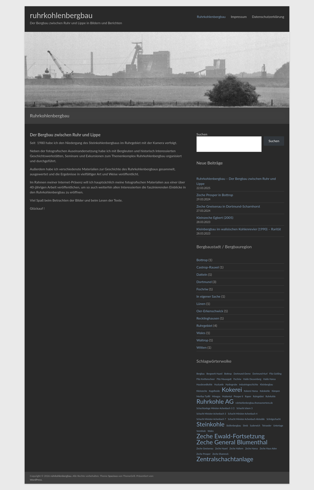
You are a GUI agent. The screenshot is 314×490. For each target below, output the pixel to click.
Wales (200, 333)
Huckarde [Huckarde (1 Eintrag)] (219, 384)
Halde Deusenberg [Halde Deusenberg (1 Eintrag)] (252, 379)
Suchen (201, 134)
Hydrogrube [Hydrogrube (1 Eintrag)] (231, 384)
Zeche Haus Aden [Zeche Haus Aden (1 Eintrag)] (268, 448)
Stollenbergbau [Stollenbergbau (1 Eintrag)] (233, 425)
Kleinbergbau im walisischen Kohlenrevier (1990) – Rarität (238, 229)
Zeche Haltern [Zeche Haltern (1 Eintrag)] (236, 448)
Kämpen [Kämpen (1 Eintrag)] (276, 391)
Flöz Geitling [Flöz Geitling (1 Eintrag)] (275, 373)
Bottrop (202, 260)
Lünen (200, 304)
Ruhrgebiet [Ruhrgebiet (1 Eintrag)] (258, 396)
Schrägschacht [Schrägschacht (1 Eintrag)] (274, 419)
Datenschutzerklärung (268, 17)
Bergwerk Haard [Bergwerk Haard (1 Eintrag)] (214, 373)
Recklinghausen (207, 318)
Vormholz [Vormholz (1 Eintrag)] (201, 431)
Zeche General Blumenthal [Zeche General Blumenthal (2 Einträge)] (231, 442)
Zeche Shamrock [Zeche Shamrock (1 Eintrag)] (220, 453)
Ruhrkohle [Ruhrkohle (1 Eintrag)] (270, 396)
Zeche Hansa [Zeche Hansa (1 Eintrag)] (251, 448)
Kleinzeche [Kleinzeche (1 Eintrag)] (201, 391)
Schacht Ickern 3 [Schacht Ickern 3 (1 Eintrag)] (245, 408)
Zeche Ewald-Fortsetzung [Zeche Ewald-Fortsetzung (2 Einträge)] (230, 436)
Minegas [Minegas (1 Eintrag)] (216, 396)
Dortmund (204, 282)
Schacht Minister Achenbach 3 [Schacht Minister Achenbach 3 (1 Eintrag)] (211, 413)
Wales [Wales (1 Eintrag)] (211, 431)
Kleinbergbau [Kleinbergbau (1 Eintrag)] (266, 384)
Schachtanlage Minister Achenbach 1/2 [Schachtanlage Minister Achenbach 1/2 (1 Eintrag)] (215, 408)
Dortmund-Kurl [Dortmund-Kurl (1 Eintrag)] (259, 373)
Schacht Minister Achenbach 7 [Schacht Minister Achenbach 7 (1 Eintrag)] (211, 419)
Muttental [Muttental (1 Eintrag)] (227, 396)
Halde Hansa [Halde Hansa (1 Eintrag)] (269, 379)
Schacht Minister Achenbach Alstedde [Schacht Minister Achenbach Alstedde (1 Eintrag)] (246, 419)
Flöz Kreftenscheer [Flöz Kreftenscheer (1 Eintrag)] (205, 379)
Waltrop (202, 340)
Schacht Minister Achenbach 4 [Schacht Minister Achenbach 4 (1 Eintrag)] (242, 413)
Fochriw (202, 289)
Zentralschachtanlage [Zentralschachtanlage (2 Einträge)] (224, 458)
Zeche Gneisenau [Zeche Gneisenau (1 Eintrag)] (204, 448)
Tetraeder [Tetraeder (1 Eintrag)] (266, 425)
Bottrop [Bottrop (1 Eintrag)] (228, 373)
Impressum (239, 17)
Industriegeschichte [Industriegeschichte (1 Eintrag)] (248, 384)
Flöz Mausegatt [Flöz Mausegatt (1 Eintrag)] (224, 379)
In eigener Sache (208, 296)
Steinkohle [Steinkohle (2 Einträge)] (210, 424)
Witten (201, 347)
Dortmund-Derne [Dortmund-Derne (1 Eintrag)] (242, 373)
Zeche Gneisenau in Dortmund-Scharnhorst (228, 206)
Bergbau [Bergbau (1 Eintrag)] (200, 373)
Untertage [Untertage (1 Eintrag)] (278, 425)
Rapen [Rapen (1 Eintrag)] (248, 396)
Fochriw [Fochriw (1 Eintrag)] (237, 379)
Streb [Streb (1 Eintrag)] (245, 425)
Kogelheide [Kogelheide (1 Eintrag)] (214, 391)
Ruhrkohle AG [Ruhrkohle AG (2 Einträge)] (215, 401)
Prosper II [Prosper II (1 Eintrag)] (238, 396)
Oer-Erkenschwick (209, 311)
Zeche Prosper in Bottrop (214, 195)
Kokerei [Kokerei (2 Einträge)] (232, 389)
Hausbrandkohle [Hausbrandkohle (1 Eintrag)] (204, 384)
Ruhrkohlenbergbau (211, 17)
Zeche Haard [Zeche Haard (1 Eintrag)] (221, 448)
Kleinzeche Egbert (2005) (214, 217)
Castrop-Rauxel (207, 267)
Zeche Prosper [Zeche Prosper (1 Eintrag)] (203, 453)
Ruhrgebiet (204, 325)
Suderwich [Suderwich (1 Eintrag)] (255, 425)
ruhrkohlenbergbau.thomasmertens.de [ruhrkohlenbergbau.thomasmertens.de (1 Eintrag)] (254, 402)
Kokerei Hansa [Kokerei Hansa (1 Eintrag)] (251, 391)
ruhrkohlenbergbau (61, 15)
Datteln (201, 274)
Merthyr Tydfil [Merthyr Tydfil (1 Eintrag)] (203, 396)
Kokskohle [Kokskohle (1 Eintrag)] (265, 391)
